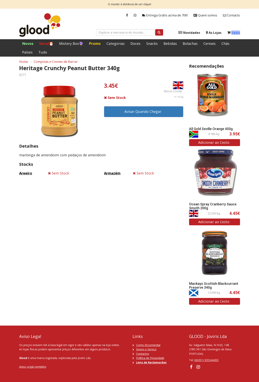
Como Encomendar (148, 345)
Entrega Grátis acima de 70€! (165, 15)
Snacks (152, 43)
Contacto (231, 15)
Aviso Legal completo (32, 366)
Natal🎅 (46, 43)
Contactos (142, 354)
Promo (95, 43)
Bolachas (190, 43)
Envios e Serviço (146, 349)
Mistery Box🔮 (71, 43)
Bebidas (170, 43)
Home (23, 63)
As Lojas (213, 33)
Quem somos (205, 15)
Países (27, 52)
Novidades (189, 33)
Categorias (116, 43)
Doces (135, 43)
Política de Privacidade (150, 358)
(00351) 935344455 (206, 360)
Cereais (209, 43)
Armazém (112, 174)
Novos (27, 43)
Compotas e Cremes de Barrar (56, 63)
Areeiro (25, 174)
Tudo (42, 52)
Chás (225, 43)
